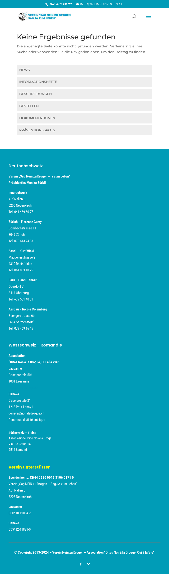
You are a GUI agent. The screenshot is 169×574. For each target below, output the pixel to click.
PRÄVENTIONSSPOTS (37, 130)
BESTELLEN (29, 106)
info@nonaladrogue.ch (24, 388)
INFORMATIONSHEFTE (38, 82)
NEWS (24, 70)
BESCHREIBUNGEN (35, 94)
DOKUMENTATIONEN (37, 118)
